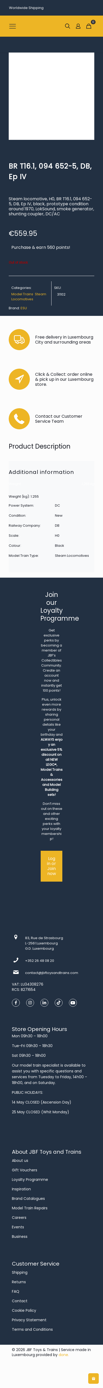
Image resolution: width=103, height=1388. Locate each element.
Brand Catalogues (28, 1198)
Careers (19, 1217)
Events (18, 1227)
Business (19, 1236)
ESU (24, 308)
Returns (19, 1282)
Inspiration (21, 1189)
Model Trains (22, 294)
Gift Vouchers (24, 1170)
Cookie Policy (24, 1310)
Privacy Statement (29, 1320)
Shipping (19, 1272)
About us (20, 1160)
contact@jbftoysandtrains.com (51, 972)
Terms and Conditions (32, 1329)
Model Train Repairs (30, 1208)
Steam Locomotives (28, 297)
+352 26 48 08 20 (39, 960)
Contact (19, 1301)
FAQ (15, 1291)
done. (64, 1354)
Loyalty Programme (30, 1179)
